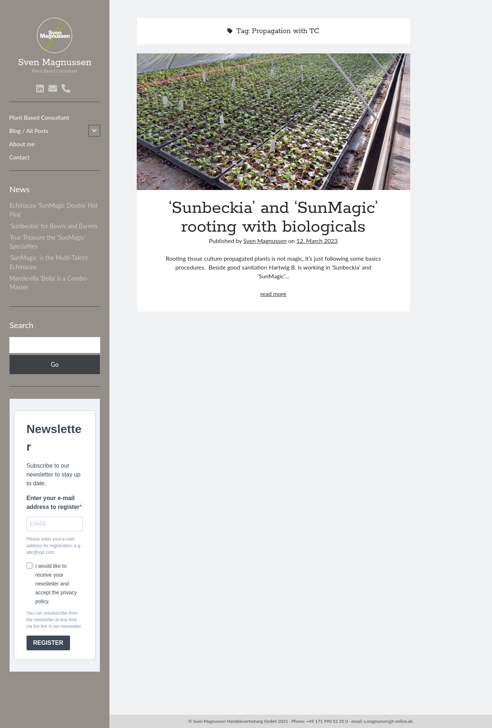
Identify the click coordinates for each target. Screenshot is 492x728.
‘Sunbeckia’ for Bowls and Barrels (53, 226)
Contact (19, 157)
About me (22, 143)
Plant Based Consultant (39, 117)
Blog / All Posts (29, 130)
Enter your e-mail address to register (53, 502)
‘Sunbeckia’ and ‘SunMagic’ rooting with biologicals (273, 121)
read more (273, 293)
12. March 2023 (317, 240)
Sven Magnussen (54, 62)
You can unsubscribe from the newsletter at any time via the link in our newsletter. (54, 620)
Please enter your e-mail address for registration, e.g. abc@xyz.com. (54, 546)
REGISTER (48, 643)
